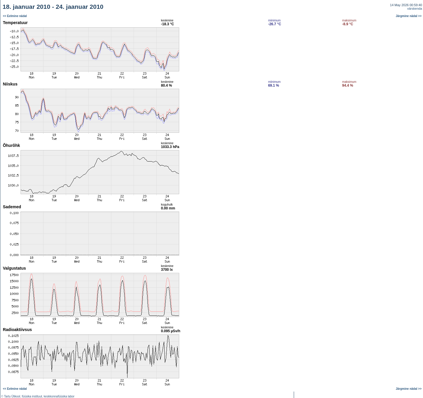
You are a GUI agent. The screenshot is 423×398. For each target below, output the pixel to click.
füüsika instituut (32, 396)
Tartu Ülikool (12, 396)
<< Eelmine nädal (15, 16)
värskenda (414, 8)
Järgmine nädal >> (409, 16)
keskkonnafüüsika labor (59, 396)
